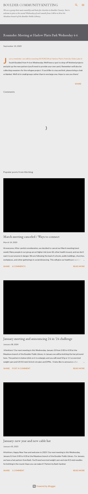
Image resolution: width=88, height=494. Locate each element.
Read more (79, 266)
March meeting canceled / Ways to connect (31, 236)
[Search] (76, 5)
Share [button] (78, 84)
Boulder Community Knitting (30, 5)
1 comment (18, 470)
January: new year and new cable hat (27, 441)
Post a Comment (21, 368)
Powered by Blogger (44, 486)
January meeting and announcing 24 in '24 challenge (37, 339)
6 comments (18, 266)
